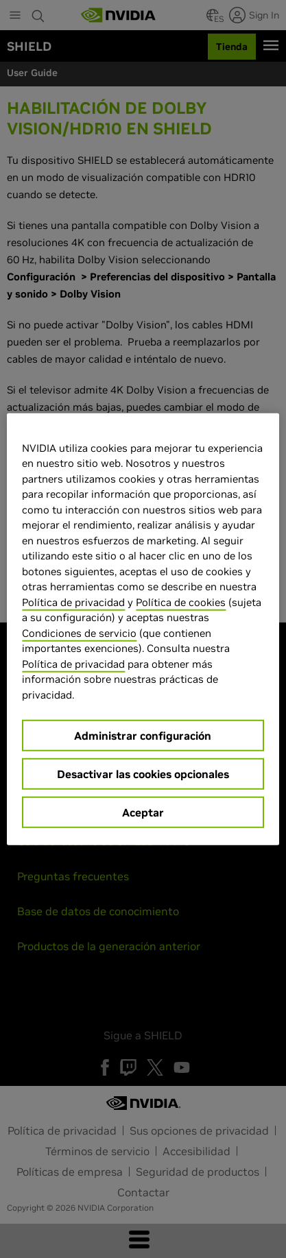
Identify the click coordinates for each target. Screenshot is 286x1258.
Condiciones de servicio (79, 632)
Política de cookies (181, 601)
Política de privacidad (73, 601)
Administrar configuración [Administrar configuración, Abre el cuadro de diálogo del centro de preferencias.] (142, 735)
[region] (142, 629)
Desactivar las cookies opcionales (143, 774)
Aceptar (143, 812)
